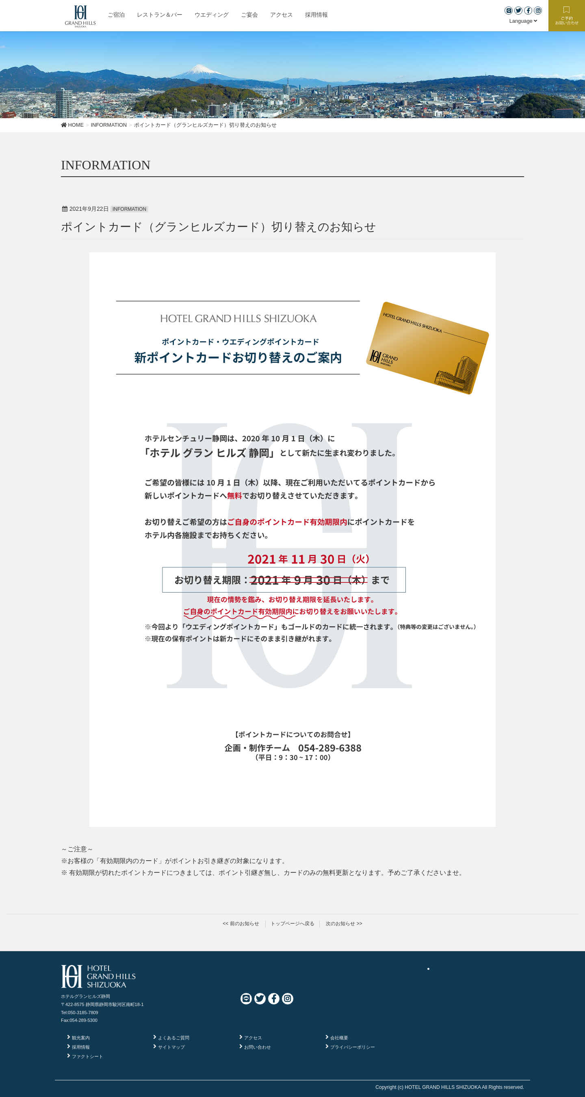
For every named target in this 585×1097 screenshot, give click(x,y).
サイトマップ (171, 1047)
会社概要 (339, 1037)
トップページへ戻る (292, 923)
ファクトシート (87, 1056)
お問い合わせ (257, 1047)
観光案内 (81, 1037)
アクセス (253, 1037)
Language (523, 21)
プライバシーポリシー (352, 1047)
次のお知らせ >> (344, 923)
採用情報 (81, 1047)
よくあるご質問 (173, 1037)
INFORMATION (129, 209)
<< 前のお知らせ (241, 923)
